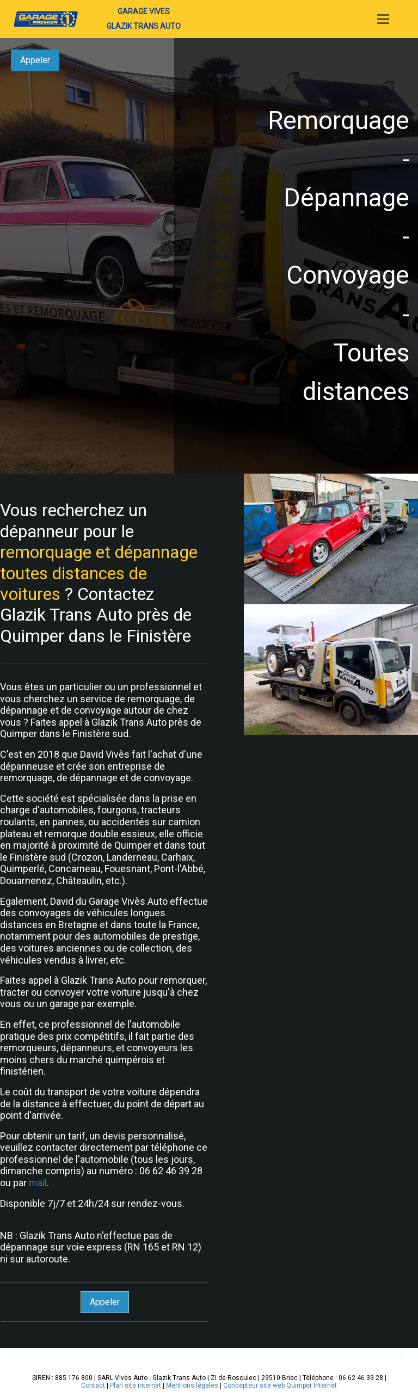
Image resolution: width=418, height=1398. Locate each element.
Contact (93, 1385)
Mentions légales (192, 1385)
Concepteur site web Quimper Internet (280, 1385)
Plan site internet (135, 1385)
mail (38, 1182)
